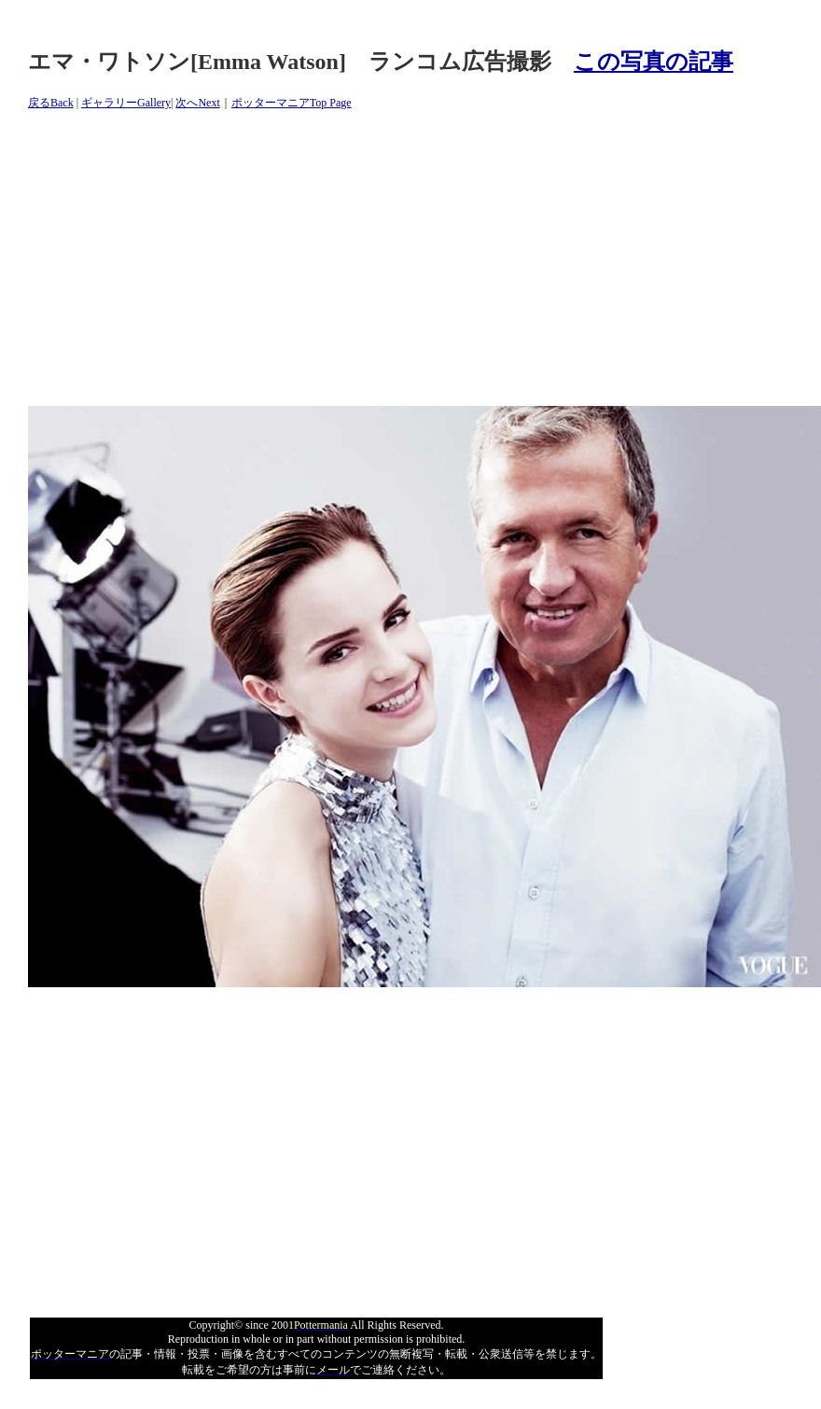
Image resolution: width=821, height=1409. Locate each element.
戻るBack (51, 102)
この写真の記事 (653, 61)
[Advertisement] (363, 275)
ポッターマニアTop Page (291, 102)
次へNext (197, 102)
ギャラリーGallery (126, 102)
